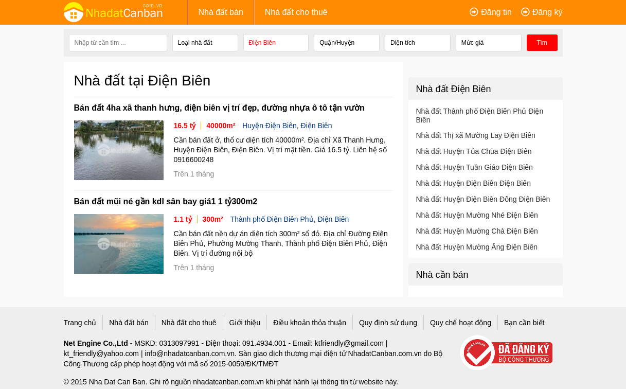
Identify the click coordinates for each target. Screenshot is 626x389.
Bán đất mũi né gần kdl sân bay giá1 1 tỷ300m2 (166, 201)
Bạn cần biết (524, 323)
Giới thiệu (245, 323)
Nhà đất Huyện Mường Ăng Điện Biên (477, 247)
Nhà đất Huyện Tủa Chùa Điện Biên (474, 151)
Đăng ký (547, 12)
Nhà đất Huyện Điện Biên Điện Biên (473, 183)
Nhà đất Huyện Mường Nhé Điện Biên (477, 215)
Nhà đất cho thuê (296, 12)
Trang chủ (80, 323)
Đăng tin (496, 12)
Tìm (541, 42)
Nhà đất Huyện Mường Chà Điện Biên (477, 231)
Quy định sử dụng (388, 323)
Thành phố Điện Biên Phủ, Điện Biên (289, 219)
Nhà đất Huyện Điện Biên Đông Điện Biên (483, 199)
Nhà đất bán (221, 12)
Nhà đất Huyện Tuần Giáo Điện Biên (474, 167)
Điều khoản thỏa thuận (309, 323)
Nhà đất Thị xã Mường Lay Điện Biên (475, 135)
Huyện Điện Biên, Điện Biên (287, 125)
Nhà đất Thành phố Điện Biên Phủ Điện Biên (480, 115)
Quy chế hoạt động (460, 323)
